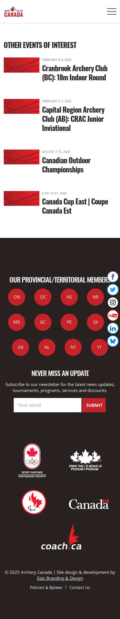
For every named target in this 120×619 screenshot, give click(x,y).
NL (47, 347)
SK (95, 322)
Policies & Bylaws (46, 587)
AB (20, 347)
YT (99, 347)
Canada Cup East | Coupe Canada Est (75, 206)
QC (43, 297)
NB (96, 297)
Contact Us (79, 587)
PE (69, 322)
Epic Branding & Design (60, 578)
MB (16, 322)
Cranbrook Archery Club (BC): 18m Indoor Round (74, 72)
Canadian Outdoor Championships (66, 164)
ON (16, 297)
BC (43, 322)
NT (73, 347)
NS (69, 297)
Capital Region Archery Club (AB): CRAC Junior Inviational (73, 118)
